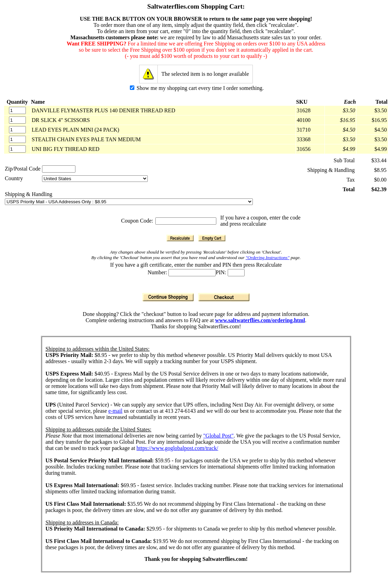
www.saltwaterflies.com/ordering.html (260, 320)
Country (14, 178)
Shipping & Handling (28, 194)
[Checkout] (224, 297)
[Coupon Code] (185, 221)
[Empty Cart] (212, 238)
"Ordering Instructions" (267, 257)
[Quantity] (17, 110)
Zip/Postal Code (23, 169)
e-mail (116, 411)
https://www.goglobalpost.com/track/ (177, 448)
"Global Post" (218, 436)
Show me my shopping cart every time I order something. (197, 88)
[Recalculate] (180, 238)
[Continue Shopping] (168, 297)
